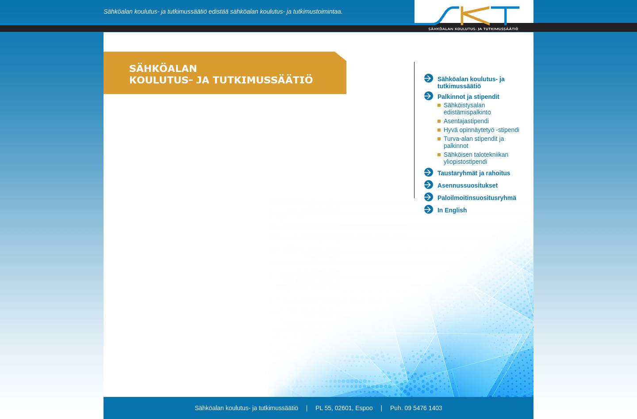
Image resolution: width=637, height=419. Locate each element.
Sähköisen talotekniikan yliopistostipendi (476, 158)
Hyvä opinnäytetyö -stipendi (481, 129)
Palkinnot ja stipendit (468, 96)
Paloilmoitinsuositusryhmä (476, 197)
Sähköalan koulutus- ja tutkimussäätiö (471, 82)
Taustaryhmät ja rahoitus (473, 173)
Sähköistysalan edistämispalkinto (467, 109)
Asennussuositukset (467, 185)
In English (452, 210)
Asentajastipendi (466, 121)
